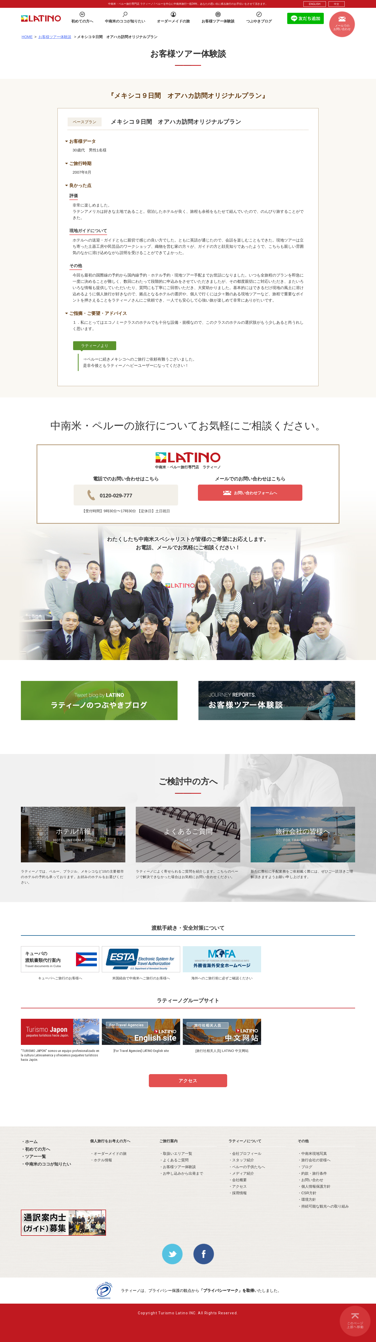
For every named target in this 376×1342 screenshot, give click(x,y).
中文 (336, 4)
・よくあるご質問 (174, 1160)
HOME (27, 37)
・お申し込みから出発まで (181, 1173)
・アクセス (237, 1186)
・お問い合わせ (310, 1180)
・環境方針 (307, 1199)
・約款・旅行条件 (312, 1173)
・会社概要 (237, 1180)
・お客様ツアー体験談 (177, 1167)
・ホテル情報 (101, 1160)
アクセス (188, 1080)
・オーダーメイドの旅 (108, 1153)
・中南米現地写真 (312, 1153)
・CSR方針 (307, 1193)
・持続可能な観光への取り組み (323, 1206)
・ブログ (305, 1167)
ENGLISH (314, 4)
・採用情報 (237, 1193)
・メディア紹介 (241, 1173)
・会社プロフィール (244, 1153)
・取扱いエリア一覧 (175, 1153)
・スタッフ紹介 (241, 1160)
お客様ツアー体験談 (54, 37)
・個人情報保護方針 (314, 1186)
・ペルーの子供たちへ (246, 1167)
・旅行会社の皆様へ (314, 1160)
